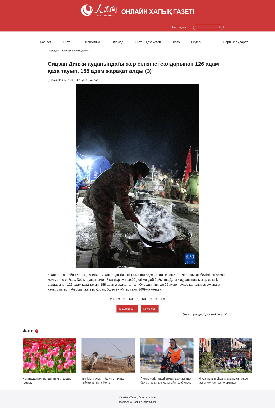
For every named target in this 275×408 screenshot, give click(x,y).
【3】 (125, 299)
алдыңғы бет (127, 308)
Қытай (67, 42)
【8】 (156, 299)
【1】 (112, 299)
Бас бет (46, 42)
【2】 (118, 299)
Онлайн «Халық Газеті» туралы (137, 397)
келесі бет (149, 308)
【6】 (144, 299)
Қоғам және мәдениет (77, 50)
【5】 (137, 299)
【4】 (131, 299)
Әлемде (117, 42)
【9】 (163, 299)
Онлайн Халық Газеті (61, 80)
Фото (176, 42)
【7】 (150, 299)
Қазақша (54, 50)
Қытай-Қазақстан (148, 42)
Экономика (92, 42)
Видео (196, 42)
